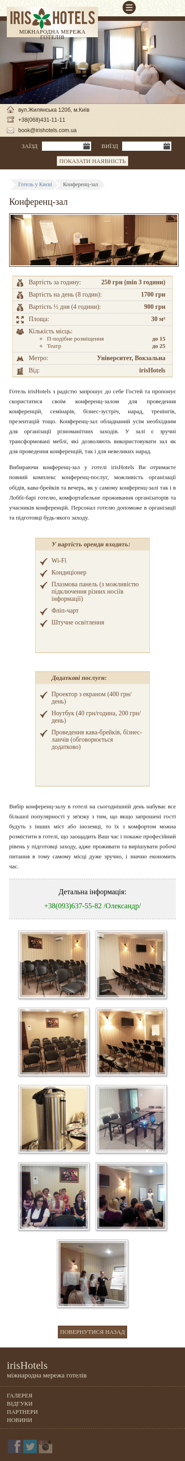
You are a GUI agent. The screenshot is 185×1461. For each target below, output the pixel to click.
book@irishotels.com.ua (47, 130)
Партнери (22, 1411)
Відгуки (20, 1403)
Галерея (19, 1395)
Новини (19, 1419)
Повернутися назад (92, 1331)
